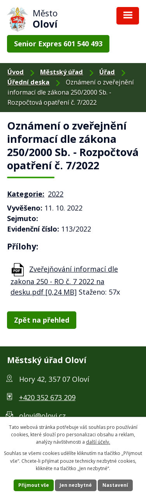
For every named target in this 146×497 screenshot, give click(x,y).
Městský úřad (61, 72)
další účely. (98, 442)
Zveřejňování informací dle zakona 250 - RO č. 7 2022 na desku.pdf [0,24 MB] (64, 280)
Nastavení (115, 485)
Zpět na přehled (41, 320)
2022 (55, 193)
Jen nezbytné (76, 485)
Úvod (15, 72)
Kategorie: (25, 193)
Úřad (107, 72)
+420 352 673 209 (47, 397)
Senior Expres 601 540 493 (58, 43)
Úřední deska (28, 82)
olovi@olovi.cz (42, 415)
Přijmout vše (33, 485)
